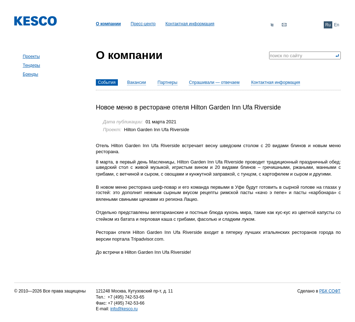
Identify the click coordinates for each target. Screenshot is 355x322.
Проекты (31, 56)
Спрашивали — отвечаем (214, 82)
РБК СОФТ (329, 291)
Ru (328, 24)
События (107, 82)
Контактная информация (189, 23)
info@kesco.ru (124, 308)
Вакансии (136, 82)
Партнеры (168, 82)
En (336, 24)
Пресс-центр (143, 23)
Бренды (30, 74)
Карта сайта (272, 24)
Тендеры (31, 65)
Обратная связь (284, 24)
